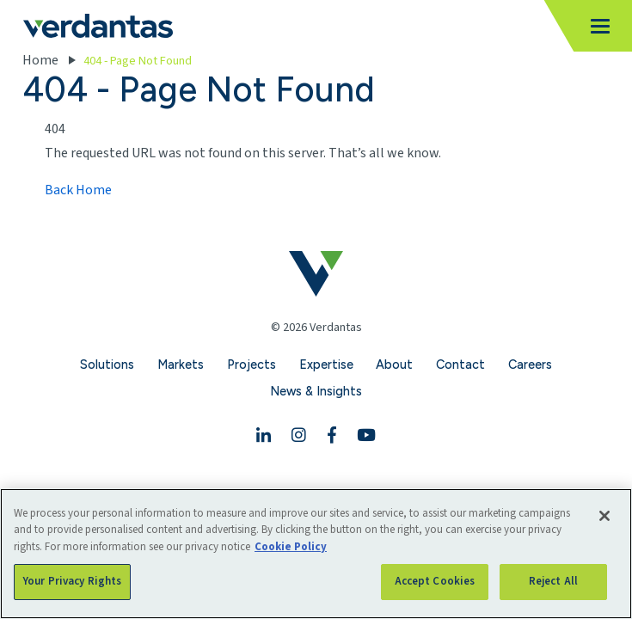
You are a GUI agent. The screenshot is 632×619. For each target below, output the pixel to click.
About (394, 364)
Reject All (553, 581)
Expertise (326, 364)
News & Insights (316, 391)
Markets (180, 364)
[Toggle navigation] (595, 26)
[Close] (604, 516)
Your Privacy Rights (72, 581)
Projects (251, 364)
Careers (530, 364)
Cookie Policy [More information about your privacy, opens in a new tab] (291, 547)
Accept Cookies (435, 581)
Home (40, 60)
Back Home (78, 190)
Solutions (107, 364)
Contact (460, 364)
